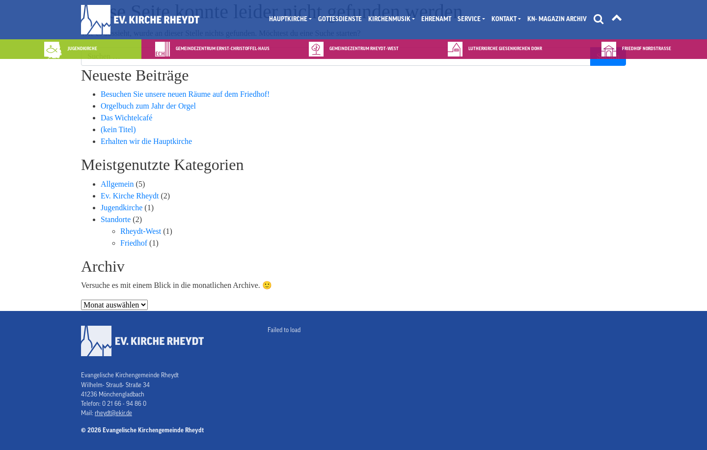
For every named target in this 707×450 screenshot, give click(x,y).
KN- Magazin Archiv (557, 19)
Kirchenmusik (389, 19)
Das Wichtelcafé (126, 117)
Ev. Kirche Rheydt (130, 196)
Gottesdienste (340, 19)
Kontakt (504, 19)
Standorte (116, 219)
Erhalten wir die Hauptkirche (146, 141)
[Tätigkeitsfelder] (616, 19)
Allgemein (117, 184)
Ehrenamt (436, 19)
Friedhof (133, 243)
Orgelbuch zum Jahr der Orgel (148, 106)
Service (469, 19)
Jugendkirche (121, 207)
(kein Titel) (118, 129)
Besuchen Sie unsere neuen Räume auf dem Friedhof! (185, 94)
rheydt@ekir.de (113, 413)
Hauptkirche (288, 19)
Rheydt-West (140, 231)
